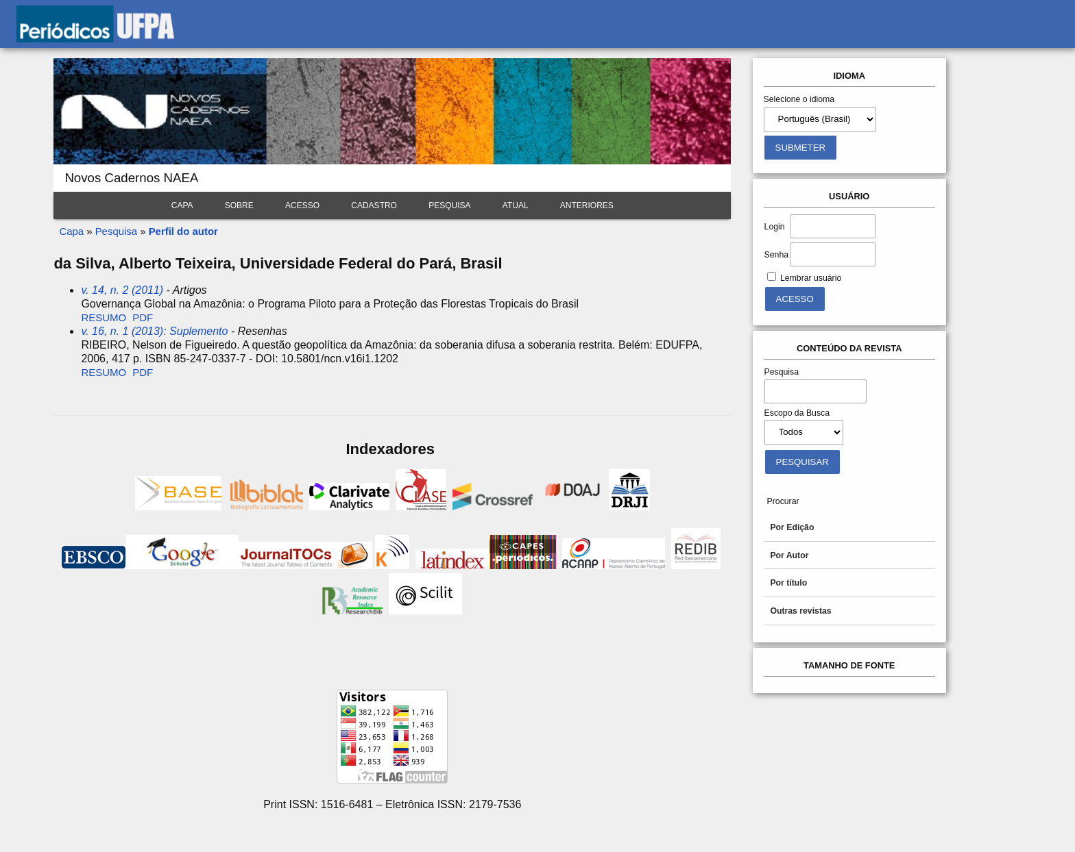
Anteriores (587, 205)
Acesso (302, 205)
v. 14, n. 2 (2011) (122, 290)
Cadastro (374, 205)
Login (774, 226)
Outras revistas (800, 611)
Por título (788, 583)
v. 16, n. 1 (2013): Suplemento (154, 331)
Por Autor (789, 555)
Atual (516, 205)
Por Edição (792, 527)
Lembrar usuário (810, 278)
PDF (142, 317)
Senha (776, 255)
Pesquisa (449, 205)
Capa (182, 205)
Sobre (239, 205)
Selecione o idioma (799, 99)
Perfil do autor (183, 231)
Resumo (103, 317)
